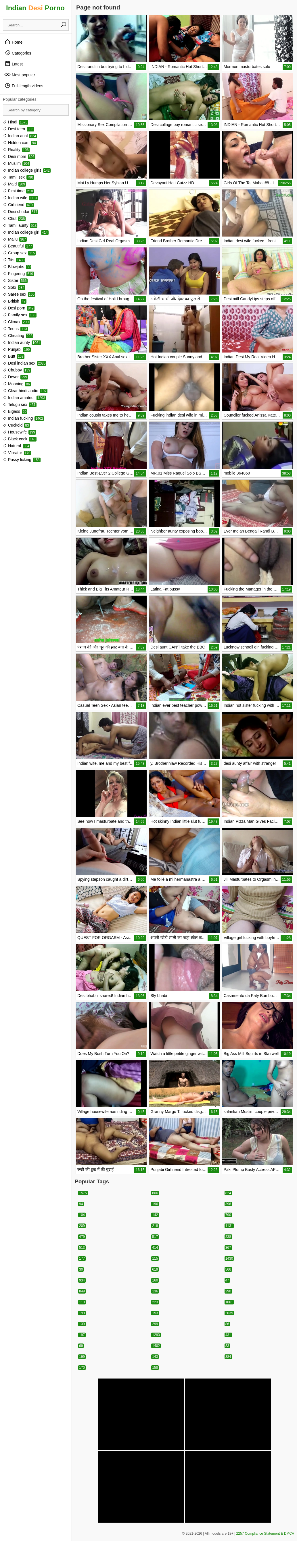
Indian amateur (24, 397)
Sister (15, 280)
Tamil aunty (20, 225)
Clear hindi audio (25, 390)
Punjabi (17, 349)
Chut (14, 218)
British (14, 301)
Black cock (20, 439)
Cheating (18, 335)
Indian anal (20, 135)
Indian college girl (26, 232)
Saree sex (19, 294)
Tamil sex (18, 177)
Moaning (17, 384)
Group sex (19, 253)
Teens (15, 328)
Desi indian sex (24, 363)
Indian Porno (35, 8)
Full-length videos (23, 85)
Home (13, 42)
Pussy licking (22, 459)
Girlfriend (18, 204)
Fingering (18, 273)
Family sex (20, 315)
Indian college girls (27, 170)
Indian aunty (22, 342)
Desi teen (18, 129)
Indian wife (20, 197)
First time (18, 191)
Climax (16, 322)
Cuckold (16, 425)
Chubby (17, 370)
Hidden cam (20, 142)
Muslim (16, 163)
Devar (15, 377)
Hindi (15, 122)
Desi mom (19, 156)
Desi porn (19, 308)
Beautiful (18, 246)
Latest (13, 64)
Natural (16, 446)
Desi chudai (20, 211)
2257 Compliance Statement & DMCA (265, 1534)
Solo (14, 287)
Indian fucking (23, 418)
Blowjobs (17, 266)
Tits (14, 260)
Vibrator (17, 452)
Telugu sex (20, 404)
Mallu (15, 239)
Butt (13, 356)
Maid (14, 184)
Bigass (15, 411)
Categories (17, 53)
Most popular (19, 74)
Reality (16, 149)
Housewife (19, 432)
